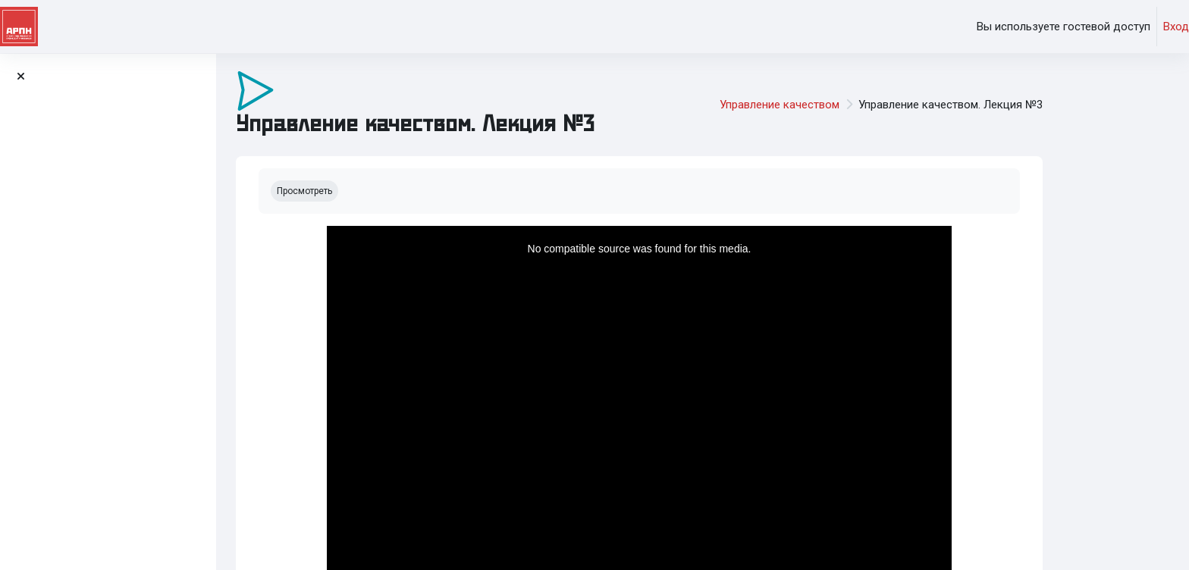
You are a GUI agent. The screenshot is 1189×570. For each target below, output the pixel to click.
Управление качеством (843, 104)
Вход (1176, 26)
